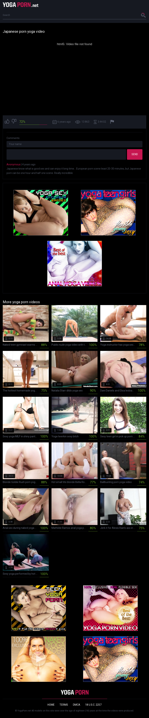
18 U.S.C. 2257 (93, 704)
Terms (63, 704)
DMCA (76, 704)
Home (51, 704)
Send (135, 154)
